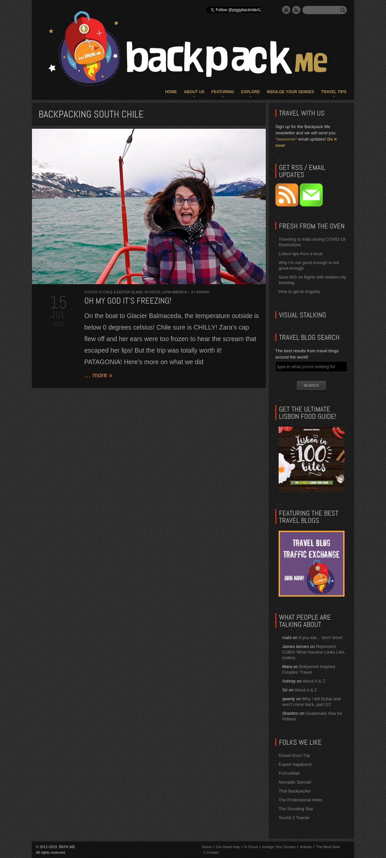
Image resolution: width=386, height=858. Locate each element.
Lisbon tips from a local (300, 253)
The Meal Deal (328, 847)
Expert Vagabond (295, 764)
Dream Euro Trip (294, 755)
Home (171, 92)
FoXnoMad (289, 773)
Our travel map (228, 847)
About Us (194, 92)
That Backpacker (295, 791)
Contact (212, 852)
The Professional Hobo (300, 799)
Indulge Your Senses (290, 92)
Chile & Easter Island (123, 292)
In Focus (152, 292)
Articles (306, 847)
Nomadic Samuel (295, 782)
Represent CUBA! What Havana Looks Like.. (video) (314, 652)
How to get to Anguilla (299, 291)
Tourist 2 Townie (294, 817)
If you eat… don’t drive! (321, 637)
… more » (98, 375)
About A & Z (313, 681)
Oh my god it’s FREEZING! (127, 300)
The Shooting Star (296, 808)
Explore (250, 92)
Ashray (202, 292)
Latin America (174, 292)
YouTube (286, 10)
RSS (296, 10)
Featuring (222, 92)
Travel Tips (333, 92)
